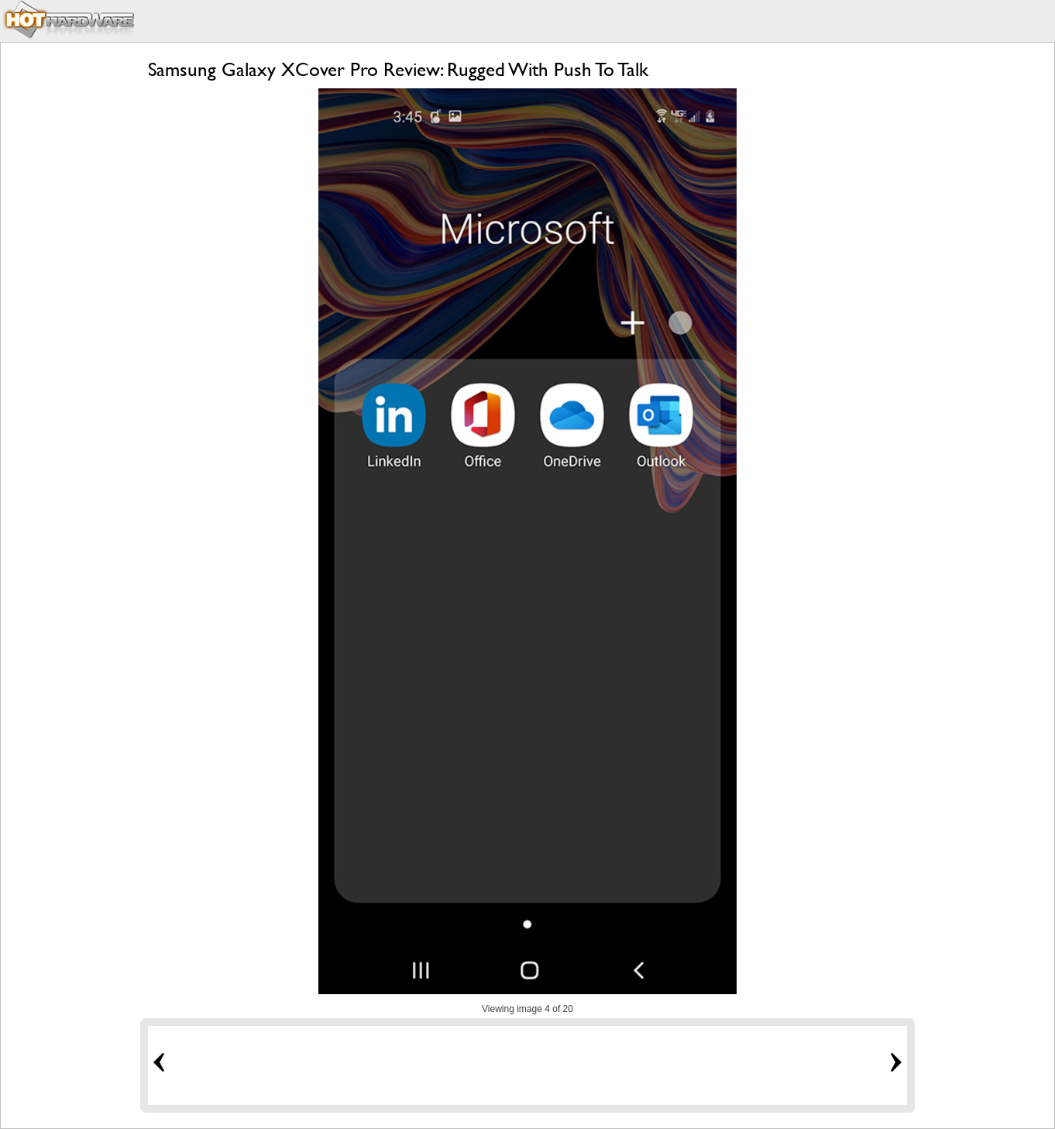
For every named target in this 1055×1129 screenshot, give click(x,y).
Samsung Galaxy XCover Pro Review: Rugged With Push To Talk (398, 69)
